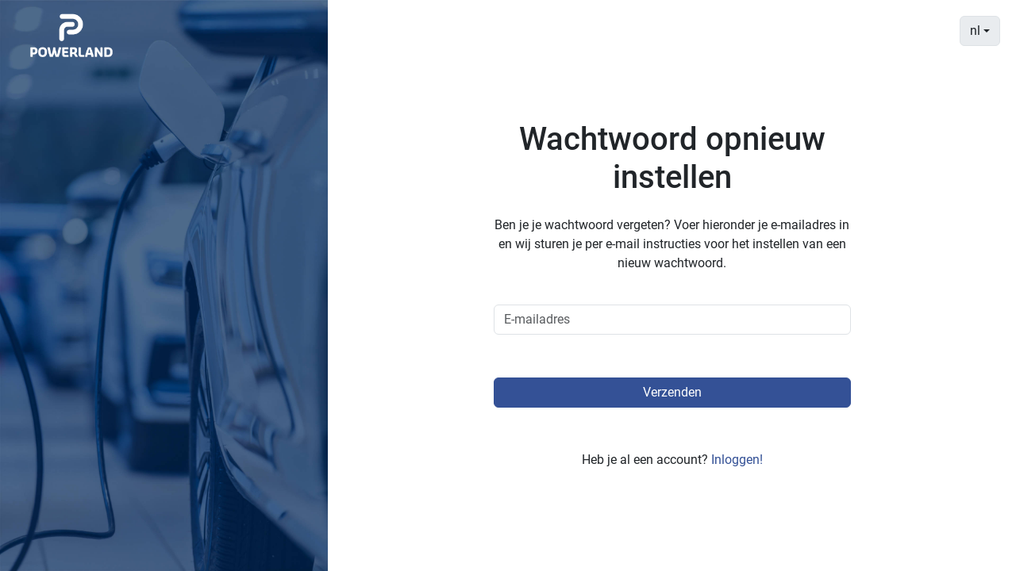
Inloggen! (737, 459)
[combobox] (980, 31)
